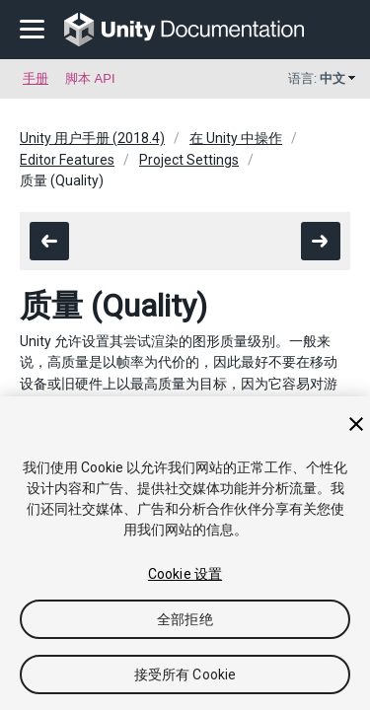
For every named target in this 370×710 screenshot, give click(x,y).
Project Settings (189, 160)
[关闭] (356, 424)
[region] (185, 553)
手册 (35, 78)
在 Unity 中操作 (235, 138)
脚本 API (90, 78)
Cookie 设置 (185, 574)
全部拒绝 (185, 619)
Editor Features (67, 160)
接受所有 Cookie (185, 674)
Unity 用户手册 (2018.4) (92, 138)
